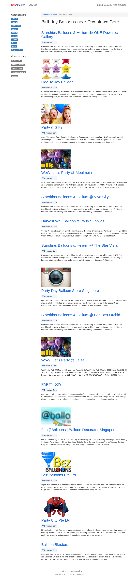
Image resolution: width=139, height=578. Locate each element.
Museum (14, 29)
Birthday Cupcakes (18, 64)
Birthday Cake (16, 61)
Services (32, 5)
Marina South (16, 25)
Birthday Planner (17, 68)
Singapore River (17, 50)
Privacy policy (76, 571)
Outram (14, 43)
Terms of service (63, 571)
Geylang (14, 18)
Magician (15, 76)
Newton (14, 32)
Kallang (14, 22)
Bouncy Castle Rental (18, 72)
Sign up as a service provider (111, 5)
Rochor (14, 46)
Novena (14, 36)
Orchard (14, 39)
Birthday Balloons (50, 15)
